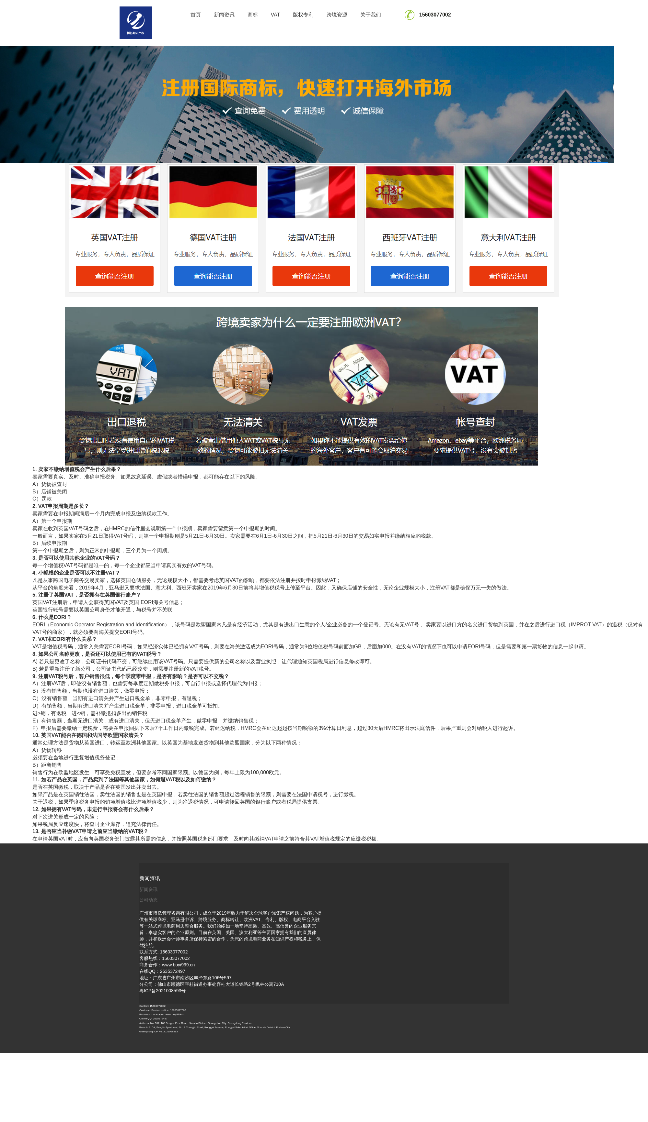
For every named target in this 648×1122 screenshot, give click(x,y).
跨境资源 (337, 14)
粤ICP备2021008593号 (162, 990)
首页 (196, 14)
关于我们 (370, 14)
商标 (253, 14)
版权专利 (303, 14)
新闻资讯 (224, 14)
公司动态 (148, 899)
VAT (275, 14)
